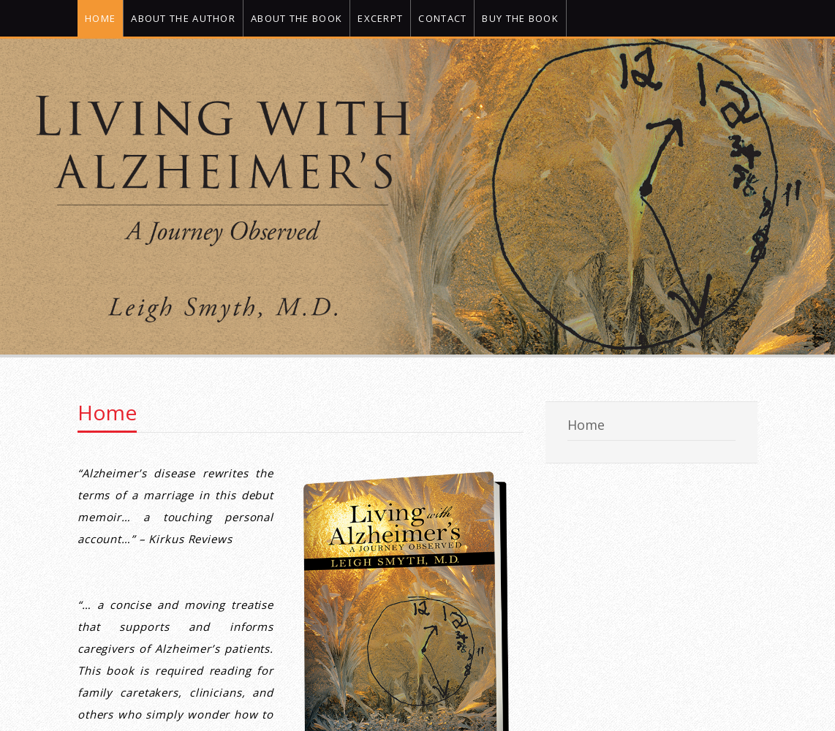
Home (107, 412)
